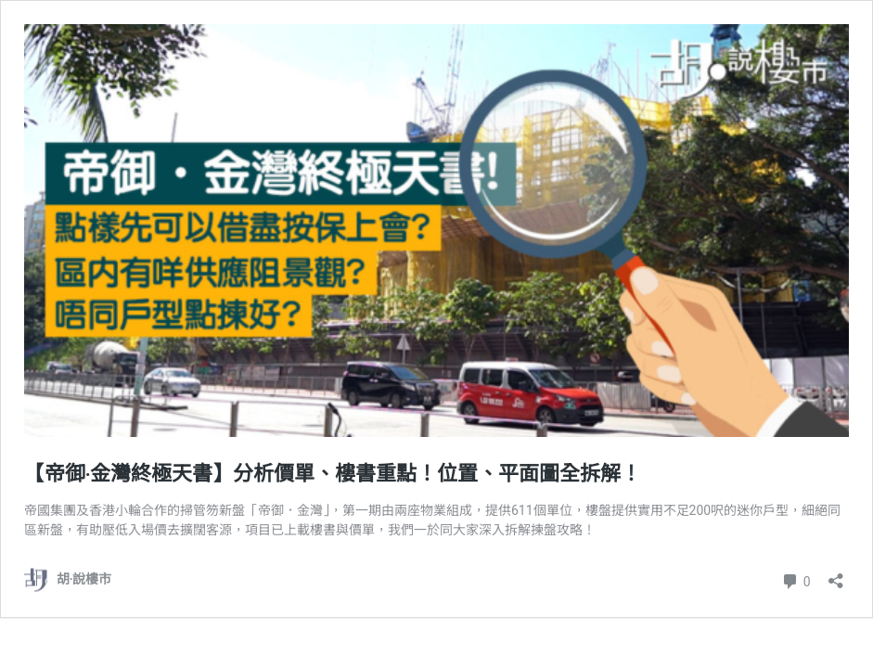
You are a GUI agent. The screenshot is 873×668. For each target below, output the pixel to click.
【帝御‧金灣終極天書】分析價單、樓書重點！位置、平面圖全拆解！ (332, 473)
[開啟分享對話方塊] (836, 574)
